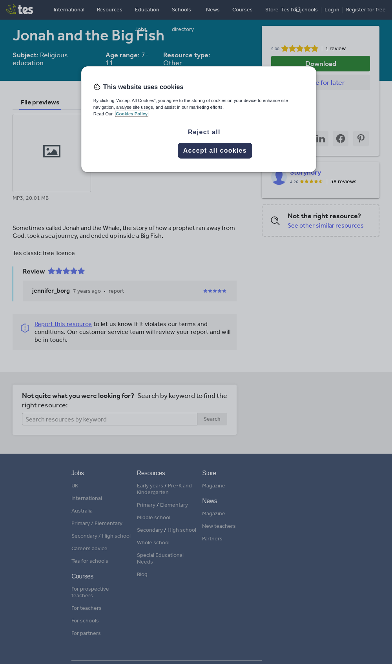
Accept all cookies (215, 150)
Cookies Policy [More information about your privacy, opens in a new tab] (132, 113)
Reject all (204, 132)
